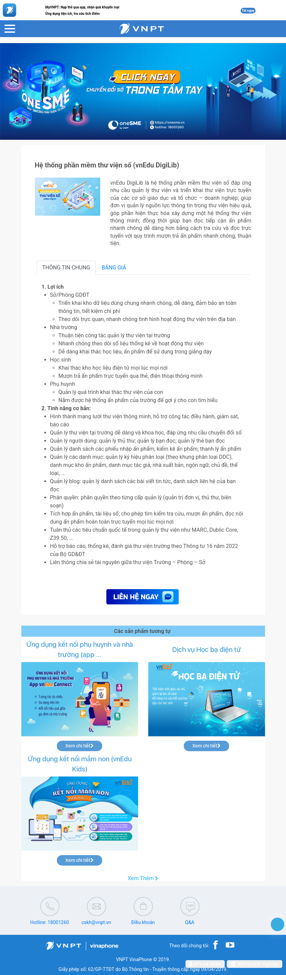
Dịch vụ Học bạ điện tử (206, 649)
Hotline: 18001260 (49, 922)
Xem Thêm (143, 878)
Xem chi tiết (79, 745)
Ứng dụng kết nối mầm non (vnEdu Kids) (80, 764)
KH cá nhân (205, 964)
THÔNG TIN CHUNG (66, 267)
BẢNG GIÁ (114, 267)
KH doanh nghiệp (254, 964)
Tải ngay (248, 10)
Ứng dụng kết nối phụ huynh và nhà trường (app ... (79, 649)
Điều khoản (143, 922)
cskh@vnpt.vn (96, 922)
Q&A (189, 922)
